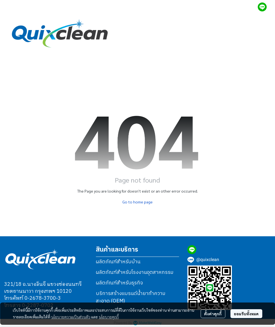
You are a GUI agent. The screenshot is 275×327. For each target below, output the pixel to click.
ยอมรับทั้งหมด (246, 313)
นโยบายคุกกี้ (109, 316)
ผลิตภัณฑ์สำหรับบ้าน (118, 262)
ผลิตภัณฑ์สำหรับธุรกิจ (119, 283)
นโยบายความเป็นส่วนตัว (70, 316)
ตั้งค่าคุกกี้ (213, 313)
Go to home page (137, 201)
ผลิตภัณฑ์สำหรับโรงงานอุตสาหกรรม (135, 272)
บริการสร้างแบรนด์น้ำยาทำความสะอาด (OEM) (130, 297)
